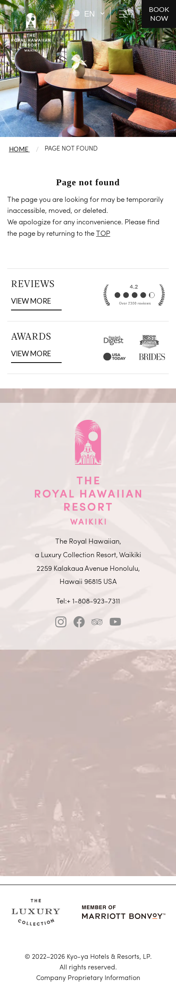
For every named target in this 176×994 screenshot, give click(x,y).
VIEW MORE (34, 300)
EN (89, 14)
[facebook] (79, 623)
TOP (103, 233)
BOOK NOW (159, 13)
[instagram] (60, 623)
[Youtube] (115, 623)
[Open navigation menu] (126, 14)
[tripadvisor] (96, 623)
